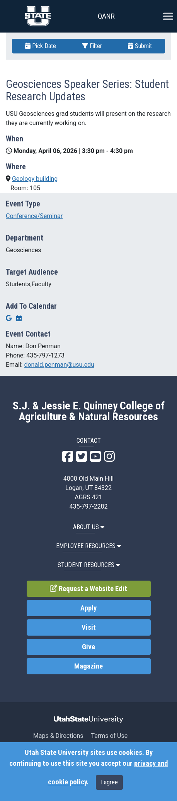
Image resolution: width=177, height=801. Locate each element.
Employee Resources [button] (88, 546)
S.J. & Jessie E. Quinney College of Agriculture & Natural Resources (89, 411)
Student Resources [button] (89, 565)
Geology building (35, 178)
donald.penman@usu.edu (59, 364)
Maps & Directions (58, 735)
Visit (89, 627)
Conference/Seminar (34, 216)
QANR (106, 16)
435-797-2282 (89, 506)
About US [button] (88, 527)
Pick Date (40, 46)
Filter (92, 46)
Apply (88, 608)
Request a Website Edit (88, 588)
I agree (109, 782)
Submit (140, 46)
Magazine (88, 666)
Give (88, 647)
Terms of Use (109, 735)
